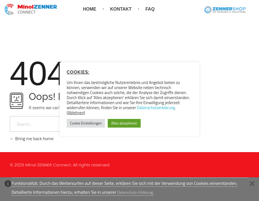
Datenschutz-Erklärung (135, 192)
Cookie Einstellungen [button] (86, 123)
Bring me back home (32, 138)
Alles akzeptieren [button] (124, 123)
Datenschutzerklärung (156, 107)
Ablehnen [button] (76, 112)
